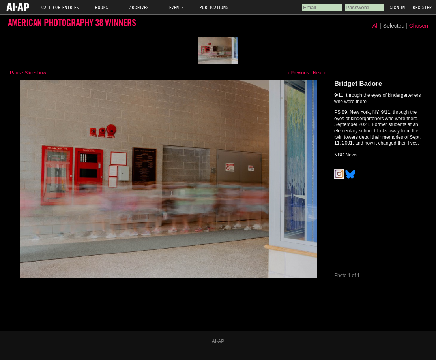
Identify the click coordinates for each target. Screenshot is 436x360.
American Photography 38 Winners (72, 22)
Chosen (418, 26)
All (375, 26)
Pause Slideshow (28, 72)
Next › (319, 72)
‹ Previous (298, 72)
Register (422, 7)
